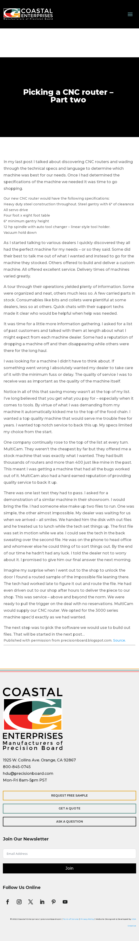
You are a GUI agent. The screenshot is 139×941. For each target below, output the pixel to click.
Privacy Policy (87, 919)
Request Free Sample (69, 795)
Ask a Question (69, 821)
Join (69, 868)
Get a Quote (69, 808)
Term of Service (71, 919)
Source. (119, 640)
